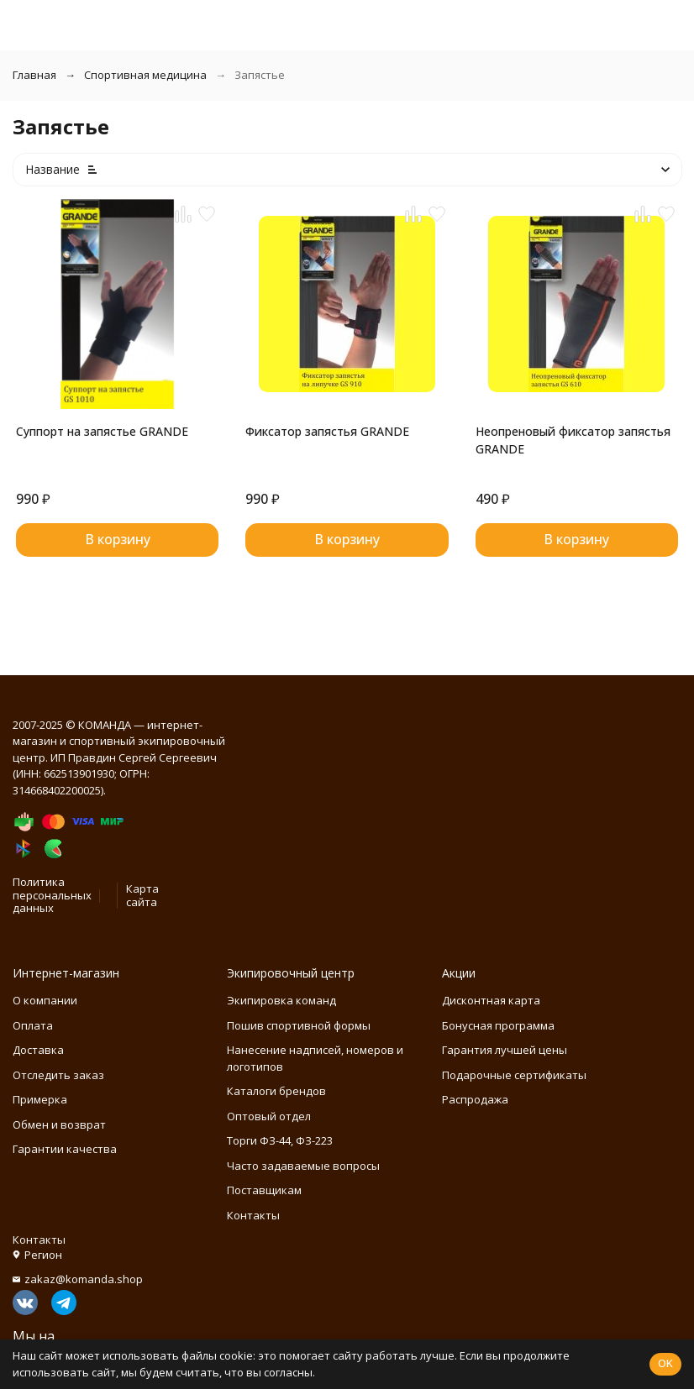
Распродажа (475, 1099)
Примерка (40, 1099)
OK (665, 1363)
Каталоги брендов (276, 1090)
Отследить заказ (58, 1074)
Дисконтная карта (491, 1000)
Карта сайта (142, 895)
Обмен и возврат (59, 1124)
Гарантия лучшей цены (504, 1049)
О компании (45, 1000)
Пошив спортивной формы (299, 1025)
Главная (34, 74)
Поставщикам (264, 1190)
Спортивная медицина (145, 74)
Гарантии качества (65, 1148)
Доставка (38, 1049)
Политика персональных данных (52, 894)
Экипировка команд (281, 1000)
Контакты (253, 1215)
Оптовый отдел (269, 1116)
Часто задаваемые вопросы (303, 1165)
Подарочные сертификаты (514, 1074)
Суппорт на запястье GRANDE (102, 431)
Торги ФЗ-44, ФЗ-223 (280, 1140)
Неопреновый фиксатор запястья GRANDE (573, 440)
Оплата (33, 1025)
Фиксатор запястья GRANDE (327, 431)
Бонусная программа (498, 1025)
